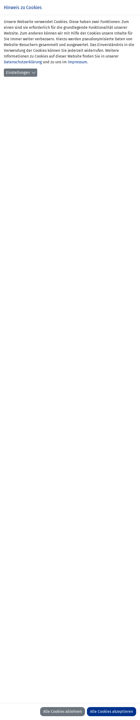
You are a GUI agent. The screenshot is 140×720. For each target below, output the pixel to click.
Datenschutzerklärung (23, 62)
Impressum (77, 62)
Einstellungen (18, 72)
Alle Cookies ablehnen (62, 711)
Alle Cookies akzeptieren (111, 711)
